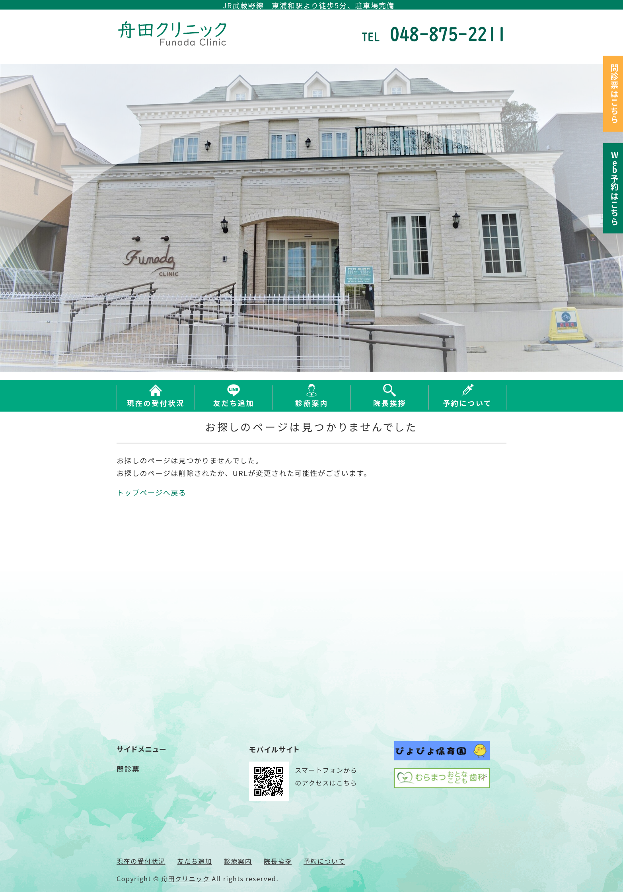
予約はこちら (614, 188)
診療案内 (311, 403)
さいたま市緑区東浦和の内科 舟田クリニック (174, 33)
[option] (311, 218)
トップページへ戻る (151, 492)
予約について (467, 403)
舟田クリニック (185, 878)
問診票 (128, 769)
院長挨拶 (389, 403)
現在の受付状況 (156, 403)
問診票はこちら (614, 94)
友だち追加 (234, 403)
